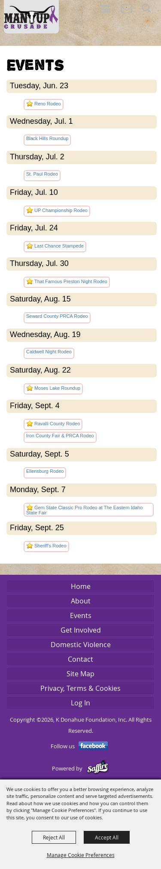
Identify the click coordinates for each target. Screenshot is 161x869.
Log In (80, 703)
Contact (80, 659)
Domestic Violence (81, 644)
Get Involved (81, 630)
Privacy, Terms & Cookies (80, 688)
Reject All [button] (54, 837)
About (81, 601)
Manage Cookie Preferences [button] (81, 854)
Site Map (80, 673)
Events (80, 615)
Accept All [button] (106, 837)
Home (81, 586)
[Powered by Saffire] (97, 768)
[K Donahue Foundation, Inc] (31, 16)
